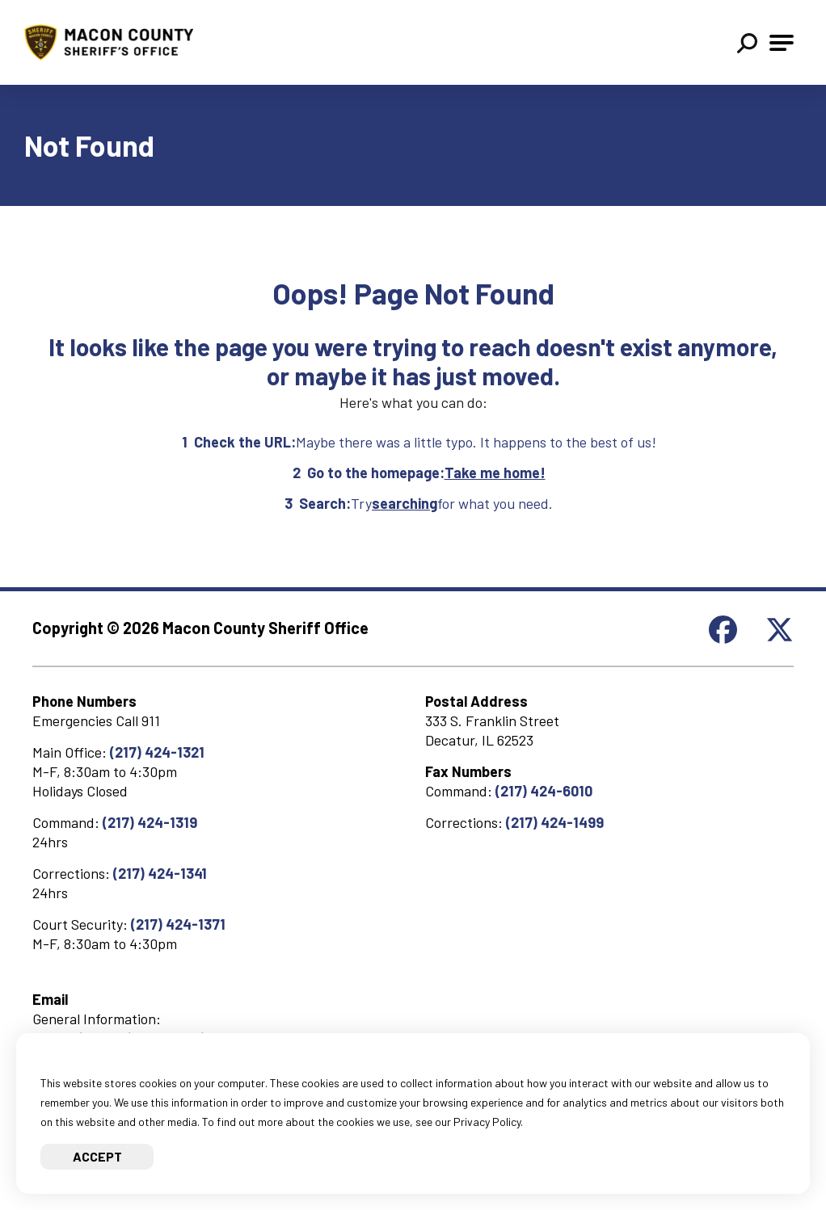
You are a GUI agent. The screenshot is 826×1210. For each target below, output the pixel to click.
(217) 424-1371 (178, 924)
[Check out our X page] (779, 637)
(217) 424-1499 (555, 822)
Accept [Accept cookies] (97, 1156)
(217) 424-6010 (543, 791)
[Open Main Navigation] (781, 43)
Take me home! (495, 472)
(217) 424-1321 (157, 752)
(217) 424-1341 (160, 873)
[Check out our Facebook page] (723, 637)
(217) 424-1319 (150, 822)
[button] (747, 45)
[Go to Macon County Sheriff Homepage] (116, 42)
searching (404, 503)
